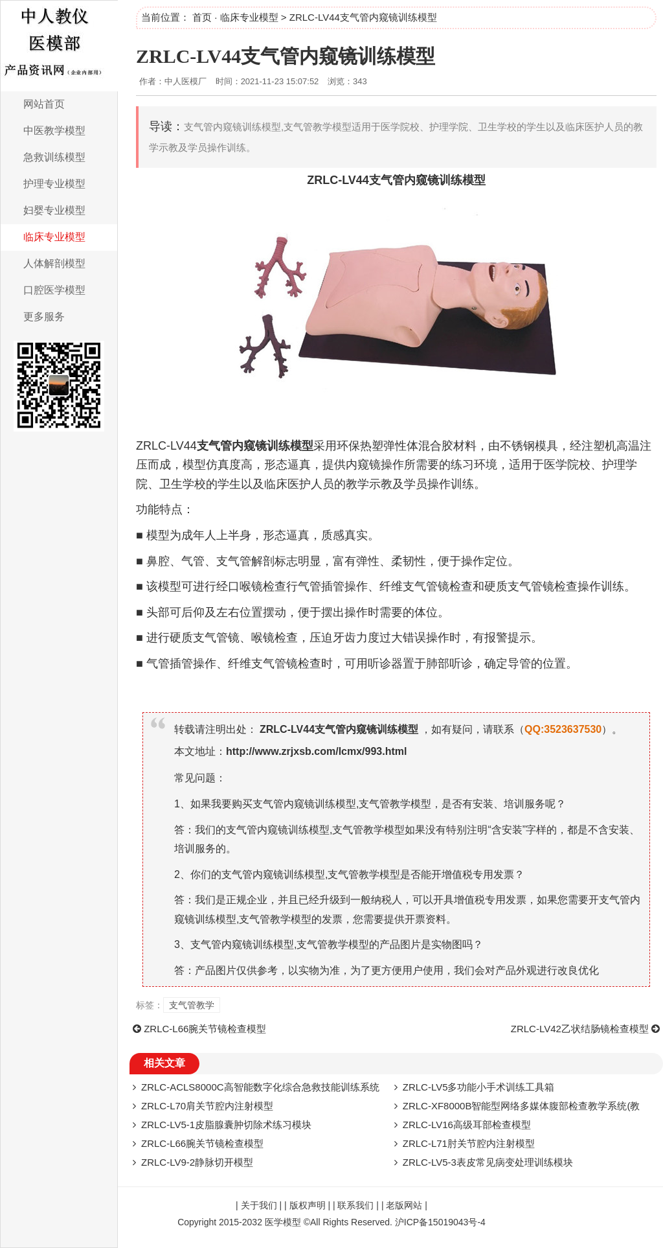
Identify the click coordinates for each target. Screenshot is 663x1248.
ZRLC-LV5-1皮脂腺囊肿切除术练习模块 (226, 1124)
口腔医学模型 (54, 289)
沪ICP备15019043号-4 (440, 1222)
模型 (474, 180)
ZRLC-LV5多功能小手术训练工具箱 (479, 1086)
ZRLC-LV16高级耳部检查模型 (467, 1124)
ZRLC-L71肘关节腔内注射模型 (469, 1143)
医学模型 (283, 1222)
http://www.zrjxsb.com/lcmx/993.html (316, 751)
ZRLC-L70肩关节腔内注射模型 (207, 1105)
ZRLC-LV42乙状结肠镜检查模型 (580, 1028)
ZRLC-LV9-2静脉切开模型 (197, 1162)
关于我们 (259, 1205)
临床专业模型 (54, 236)
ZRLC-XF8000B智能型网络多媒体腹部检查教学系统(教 (521, 1105)
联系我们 (355, 1205)
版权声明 (307, 1205)
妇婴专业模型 (54, 210)
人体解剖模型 (54, 263)
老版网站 (404, 1205)
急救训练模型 (54, 157)
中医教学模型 (54, 130)
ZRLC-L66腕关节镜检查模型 (205, 1028)
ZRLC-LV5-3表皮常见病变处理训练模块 (488, 1162)
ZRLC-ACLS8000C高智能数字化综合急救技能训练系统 (260, 1086)
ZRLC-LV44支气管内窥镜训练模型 (285, 56)
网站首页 (44, 104)
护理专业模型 (54, 183)
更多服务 (44, 316)
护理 (613, 464)
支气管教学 (191, 1005)
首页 (202, 17)
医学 (555, 464)
